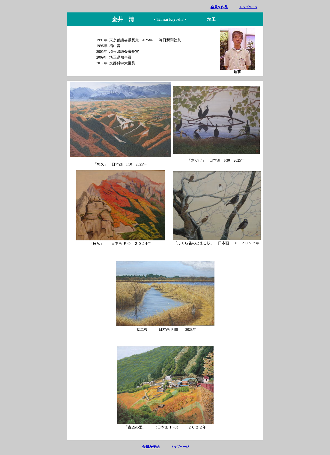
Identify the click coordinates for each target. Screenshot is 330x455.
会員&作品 (219, 7)
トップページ (248, 7)
